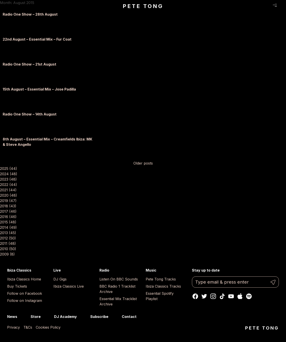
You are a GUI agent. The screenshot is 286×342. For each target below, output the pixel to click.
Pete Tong (143, 6)
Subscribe (99, 316)
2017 (8, 211)
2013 (8, 233)
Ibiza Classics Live (68, 286)
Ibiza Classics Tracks (163, 286)
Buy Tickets (17, 286)
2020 (8, 195)
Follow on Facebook (24, 293)
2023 (8, 179)
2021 (8, 190)
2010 (8, 249)
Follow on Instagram (24, 300)
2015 (8, 222)
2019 (8, 200)
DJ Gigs (60, 279)
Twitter (204, 296)
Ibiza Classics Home (24, 279)
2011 (8, 243)
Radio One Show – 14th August (30, 114)
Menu (275, 5)
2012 (8, 238)
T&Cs (27, 327)
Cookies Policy (48, 327)
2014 (8, 227)
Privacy (13, 327)
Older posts (143, 163)
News (12, 316)
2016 (8, 216)
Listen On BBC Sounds (118, 279)
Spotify (249, 296)
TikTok (222, 296)
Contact (129, 316)
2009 (7, 254)
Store (36, 316)
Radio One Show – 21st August (29, 64)
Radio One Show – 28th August (30, 14)
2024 (8, 174)
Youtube (231, 296)
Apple (240, 296)
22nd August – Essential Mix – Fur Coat (37, 39)
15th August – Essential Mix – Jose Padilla (39, 89)
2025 (8, 168)
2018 (8, 206)
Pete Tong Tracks (161, 279)
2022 (8, 184)
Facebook (195, 296)
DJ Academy (65, 316)
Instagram (213, 296)
